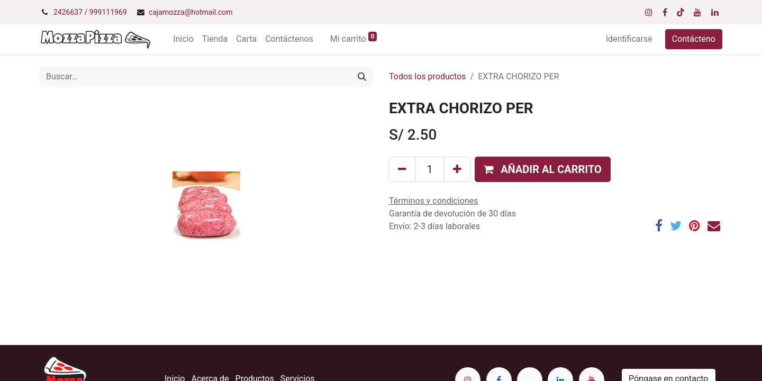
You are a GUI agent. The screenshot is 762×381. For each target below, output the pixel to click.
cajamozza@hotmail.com (190, 12)
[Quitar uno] (402, 169)
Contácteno (693, 39)
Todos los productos (427, 76)
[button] (543, 169)
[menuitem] (183, 39)
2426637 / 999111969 (90, 12)
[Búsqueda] (362, 77)
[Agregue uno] (457, 169)
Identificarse (629, 39)
